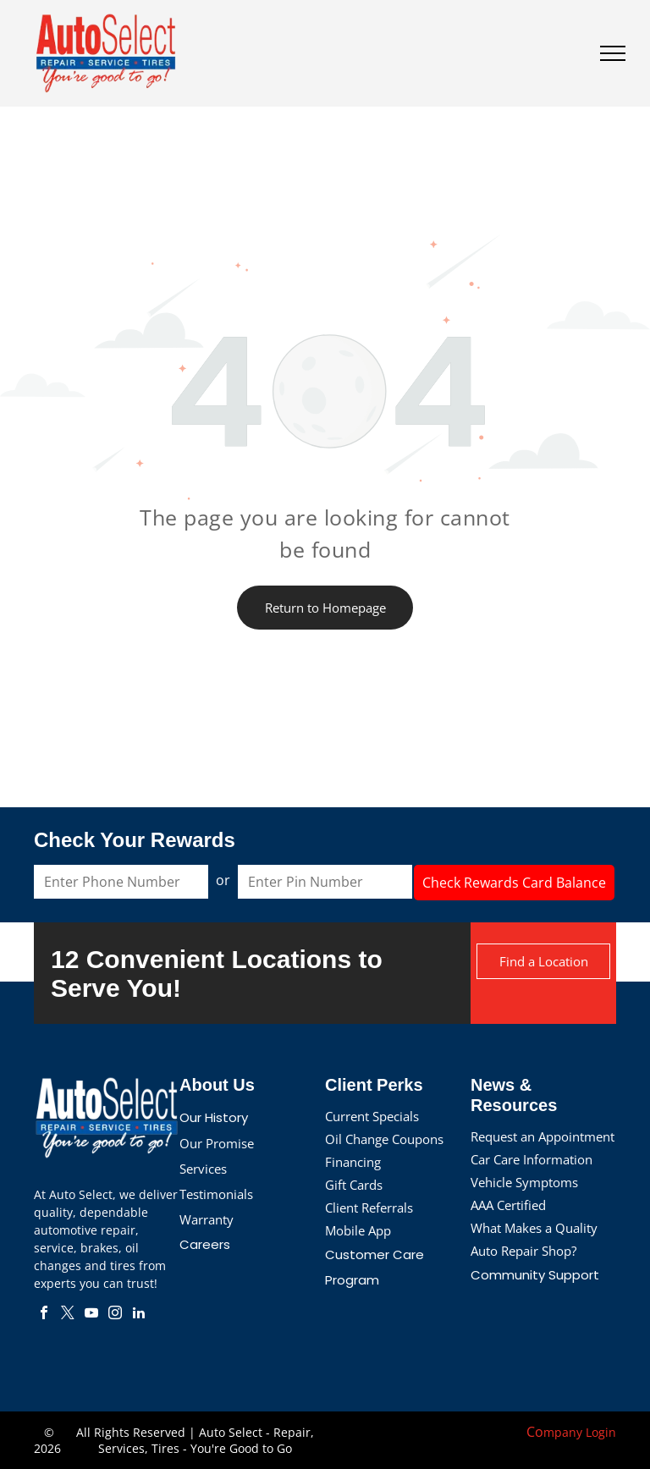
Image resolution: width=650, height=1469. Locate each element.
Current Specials (372, 1116)
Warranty (206, 1219)
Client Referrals (369, 1207)
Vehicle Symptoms (524, 1182)
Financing (353, 1161)
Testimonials (216, 1194)
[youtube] (91, 1314)
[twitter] (68, 1314)
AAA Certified (508, 1205)
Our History (213, 1117)
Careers (204, 1244)
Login (601, 1432)
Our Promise (216, 1143)
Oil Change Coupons (384, 1139)
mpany (562, 1432)
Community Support (535, 1275)
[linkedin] (139, 1314)
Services (203, 1168)
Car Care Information (531, 1159)
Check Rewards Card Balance (514, 882)
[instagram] (115, 1314)
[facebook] (44, 1314)
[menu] (613, 53)
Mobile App (358, 1230)
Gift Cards (354, 1184)
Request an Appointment (542, 1136)
